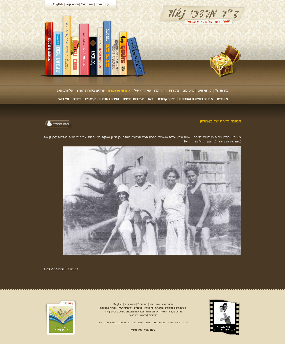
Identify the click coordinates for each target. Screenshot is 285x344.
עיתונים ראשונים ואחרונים (196, 99)
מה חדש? (87, 4)
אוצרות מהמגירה (119, 90)
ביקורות (174, 90)
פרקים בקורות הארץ (90, 90)
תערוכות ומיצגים (133, 99)
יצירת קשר (72, 4)
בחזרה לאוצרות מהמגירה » (61, 268)
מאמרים (222, 99)
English (58, 4)
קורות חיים (204, 90)
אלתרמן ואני (65, 90)
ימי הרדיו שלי (142, 90)
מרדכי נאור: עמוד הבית (161, 304)
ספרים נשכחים (109, 99)
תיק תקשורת (166, 99)
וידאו (151, 99)
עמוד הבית (102, 4)
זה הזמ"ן (159, 90)
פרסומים (188, 90)
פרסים (77, 99)
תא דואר (63, 99)
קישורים (90, 99)
